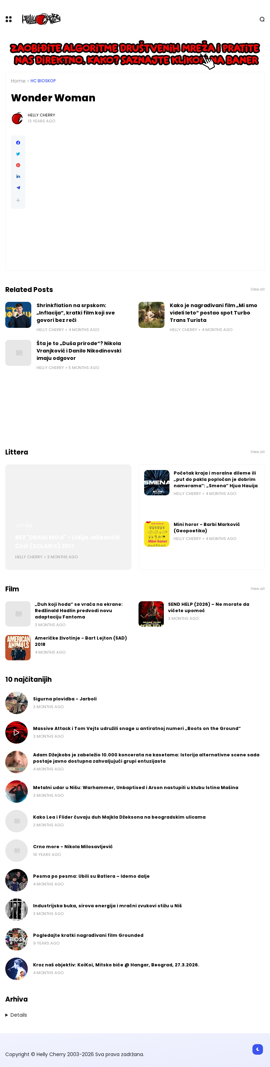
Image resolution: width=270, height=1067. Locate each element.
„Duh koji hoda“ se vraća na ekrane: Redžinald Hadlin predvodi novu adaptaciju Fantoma (79, 610)
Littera (24, 526)
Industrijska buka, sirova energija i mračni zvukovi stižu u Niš (107, 906)
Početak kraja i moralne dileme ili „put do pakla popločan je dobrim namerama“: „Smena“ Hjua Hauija (216, 479)
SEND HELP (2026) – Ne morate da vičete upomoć (208, 607)
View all (258, 289)
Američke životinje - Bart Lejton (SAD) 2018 (81, 641)
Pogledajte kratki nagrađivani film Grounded (88, 935)
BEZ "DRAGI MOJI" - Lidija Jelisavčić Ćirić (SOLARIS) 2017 (67, 541)
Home (18, 80)
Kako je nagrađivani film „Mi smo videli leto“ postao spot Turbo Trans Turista (213, 313)
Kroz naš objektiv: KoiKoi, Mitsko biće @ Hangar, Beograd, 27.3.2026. (116, 965)
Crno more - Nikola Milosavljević (73, 847)
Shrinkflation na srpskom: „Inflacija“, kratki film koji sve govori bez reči (76, 313)
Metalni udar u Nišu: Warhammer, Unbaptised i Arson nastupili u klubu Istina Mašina (135, 787)
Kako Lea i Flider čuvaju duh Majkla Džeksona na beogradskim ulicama (119, 817)
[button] (18, 200)
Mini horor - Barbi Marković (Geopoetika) (207, 527)
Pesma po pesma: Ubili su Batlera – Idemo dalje (91, 876)
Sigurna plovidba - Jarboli (65, 699)
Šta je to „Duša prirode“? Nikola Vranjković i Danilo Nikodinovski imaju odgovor (79, 351)
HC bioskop (43, 81)
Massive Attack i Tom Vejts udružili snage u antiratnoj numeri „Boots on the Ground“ (137, 728)
